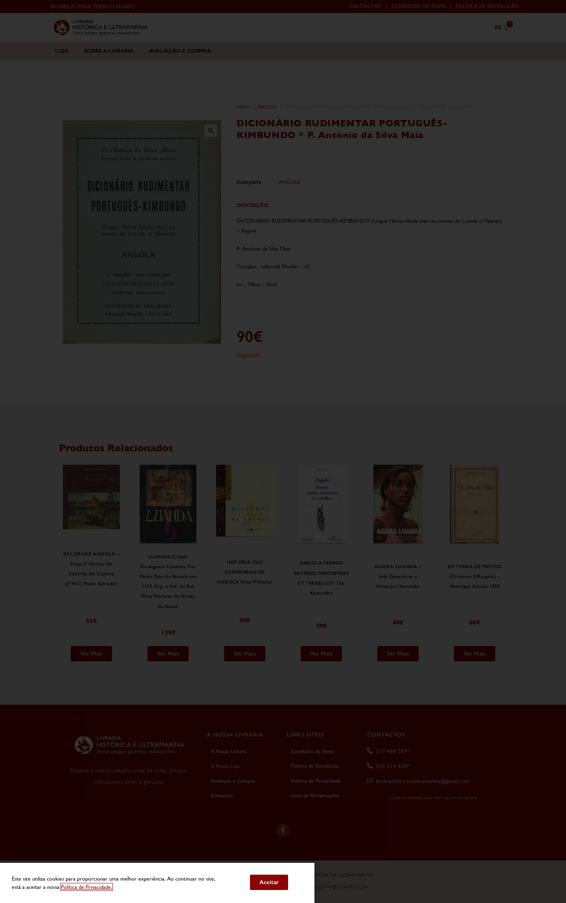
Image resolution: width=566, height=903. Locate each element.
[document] (283, 451)
